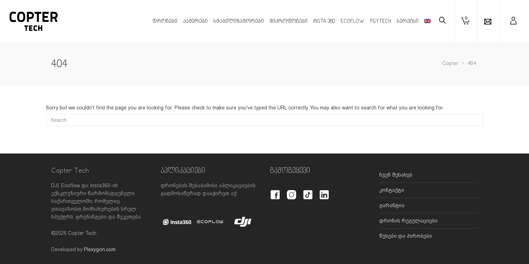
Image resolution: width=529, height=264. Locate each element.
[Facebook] (275, 191)
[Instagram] (291, 191)
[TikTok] (308, 191)
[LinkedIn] (324, 191)
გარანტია (392, 205)
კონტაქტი (391, 190)
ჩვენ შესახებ (395, 175)
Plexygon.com (100, 249)
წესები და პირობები (405, 236)
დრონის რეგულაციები (408, 220)
